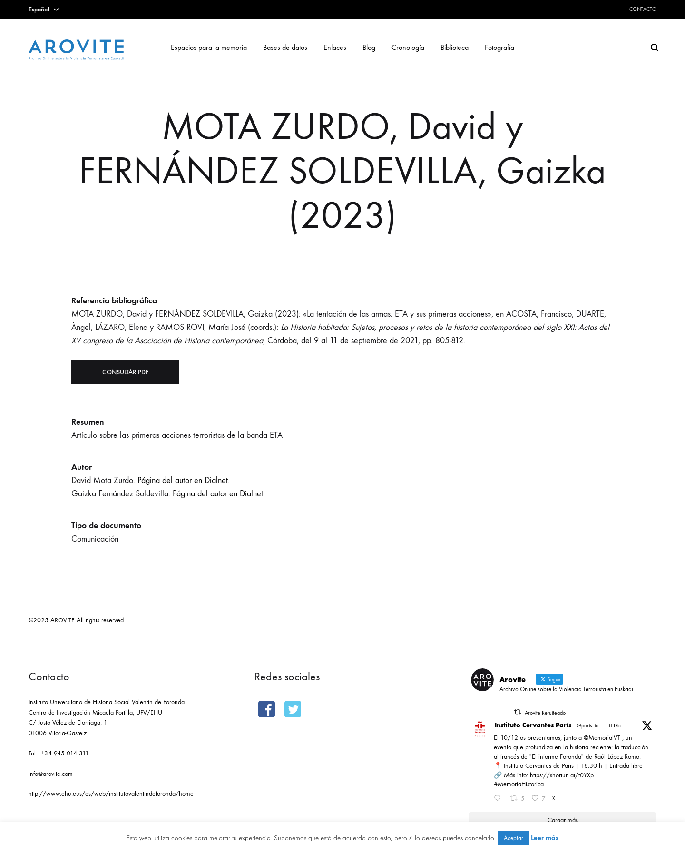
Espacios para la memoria (209, 47)
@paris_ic (587, 725)
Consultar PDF (125, 372)
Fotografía (499, 47)
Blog (368, 47)
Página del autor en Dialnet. (183, 480)
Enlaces (334, 47)
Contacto (642, 9)
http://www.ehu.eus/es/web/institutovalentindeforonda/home (111, 794)
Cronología (407, 47)
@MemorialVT (602, 738)
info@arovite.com (51, 774)
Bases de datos (285, 47)
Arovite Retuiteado (545, 712)
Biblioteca (454, 47)
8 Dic (615, 725)
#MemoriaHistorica (519, 784)
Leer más (544, 837)
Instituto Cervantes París (533, 725)
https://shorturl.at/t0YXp (562, 775)
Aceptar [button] (513, 837)
